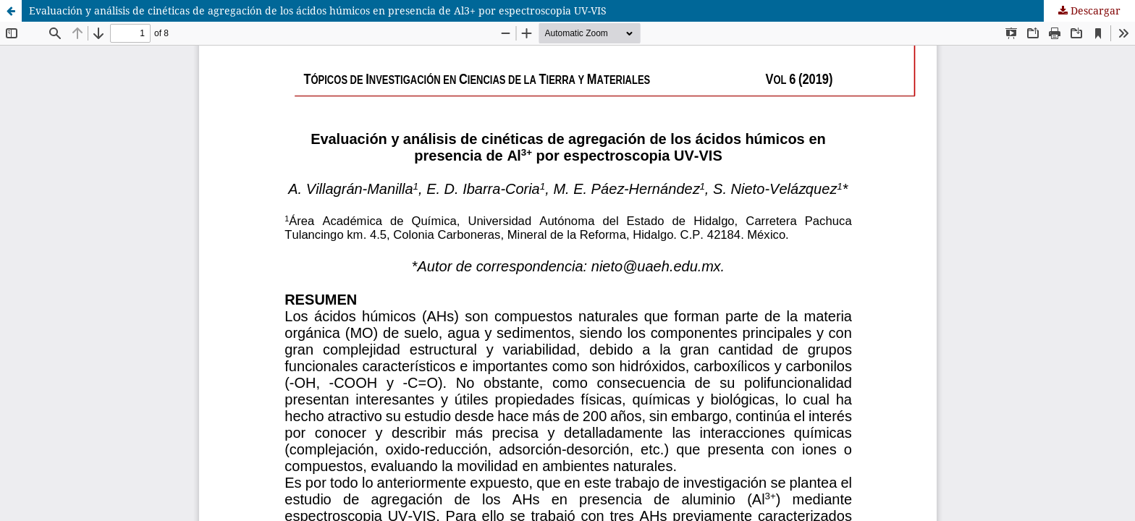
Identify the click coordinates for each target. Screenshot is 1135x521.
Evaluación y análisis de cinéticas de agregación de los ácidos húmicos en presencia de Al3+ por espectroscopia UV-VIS (318, 10)
